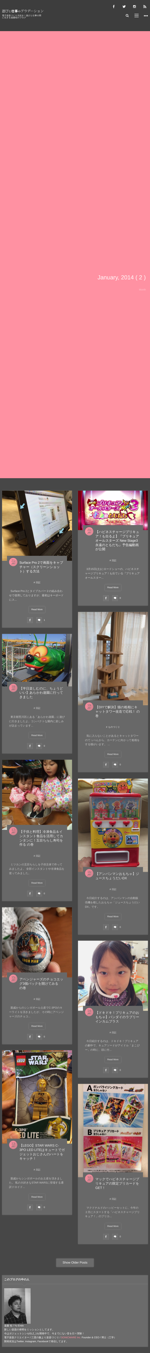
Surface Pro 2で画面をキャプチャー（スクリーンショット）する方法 (41, 567)
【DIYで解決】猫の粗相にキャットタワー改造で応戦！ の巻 (117, 713)
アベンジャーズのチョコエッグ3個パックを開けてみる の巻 (41, 985)
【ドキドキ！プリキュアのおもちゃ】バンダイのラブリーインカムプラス (117, 1019)
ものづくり (114, 729)
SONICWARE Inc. (71, 1337)
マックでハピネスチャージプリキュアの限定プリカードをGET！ (117, 1185)
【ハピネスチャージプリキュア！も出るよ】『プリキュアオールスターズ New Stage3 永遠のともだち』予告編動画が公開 (117, 540)
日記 (38, 582)
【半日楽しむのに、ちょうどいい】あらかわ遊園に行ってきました (41, 694)
